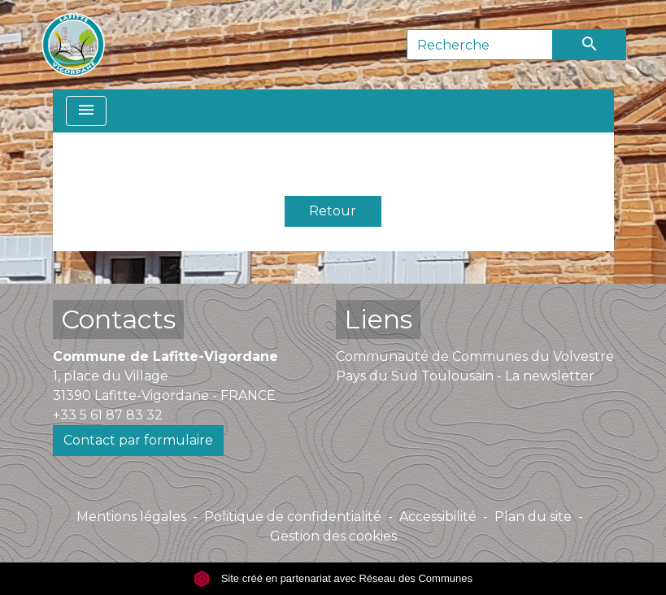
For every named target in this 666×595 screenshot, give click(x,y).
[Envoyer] (589, 44)
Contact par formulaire (138, 440)
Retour (332, 211)
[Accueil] (73, 44)
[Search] (480, 44)
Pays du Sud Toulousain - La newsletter (465, 376)
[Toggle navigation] (86, 111)
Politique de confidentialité (292, 516)
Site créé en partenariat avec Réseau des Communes (333, 578)
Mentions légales (131, 516)
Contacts (118, 319)
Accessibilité (438, 516)
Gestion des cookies (333, 536)
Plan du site (533, 516)
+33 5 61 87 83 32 (108, 415)
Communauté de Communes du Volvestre (475, 356)
